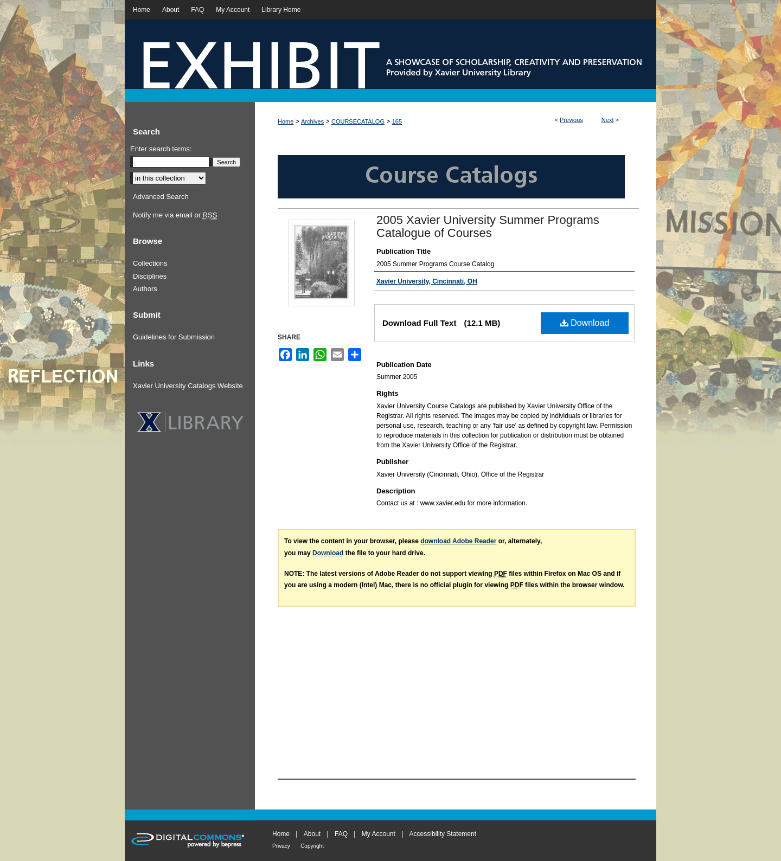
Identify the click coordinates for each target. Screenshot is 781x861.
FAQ (341, 834)
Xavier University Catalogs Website (188, 386)
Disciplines (150, 276)
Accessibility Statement (442, 834)
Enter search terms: (160, 149)
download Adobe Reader (458, 541)
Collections (150, 263)
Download (585, 322)
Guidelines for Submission (174, 337)
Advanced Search (161, 196)
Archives (312, 121)
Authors (145, 289)
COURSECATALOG (358, 121)
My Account (378, 834)
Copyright (312, 846)
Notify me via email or (175, 215)
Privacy (281, 846)
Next (607, 120)
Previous (571, 120)
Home (285, 121)
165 (397, 121)
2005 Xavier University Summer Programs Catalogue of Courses (487, 226)
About (312, 834)
